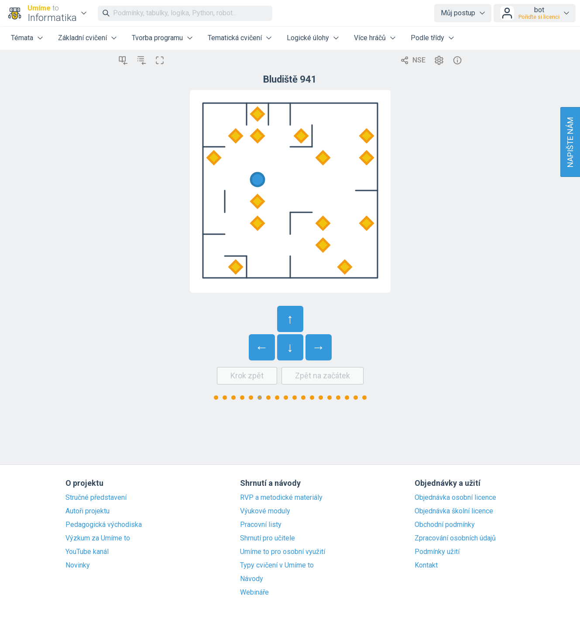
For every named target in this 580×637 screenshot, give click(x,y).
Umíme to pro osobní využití (282, 552)
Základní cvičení (82, 38)
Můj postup (458, 13)
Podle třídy (427, 38)
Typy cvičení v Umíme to (277, 565)
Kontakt (426, 565)
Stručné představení (96, 498)
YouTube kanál (87, 552)
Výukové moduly (265, 511)
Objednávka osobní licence (455, 498)
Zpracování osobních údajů (455, 538)
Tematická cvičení (235, 38)
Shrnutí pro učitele (267, 538)
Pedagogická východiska (103, 525)
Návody (251, 579)
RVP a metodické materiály (281, 498)
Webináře (254, 592)
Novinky (77, 565)
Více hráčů (370, 38)
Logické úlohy (308, 38)
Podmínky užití (437, 552)
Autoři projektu (87, 511)
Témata (22, 38)
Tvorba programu (157, 38)
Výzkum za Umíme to (97, 538)
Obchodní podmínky (445, 525)
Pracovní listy (260, 525)
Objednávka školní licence (454, 511)
